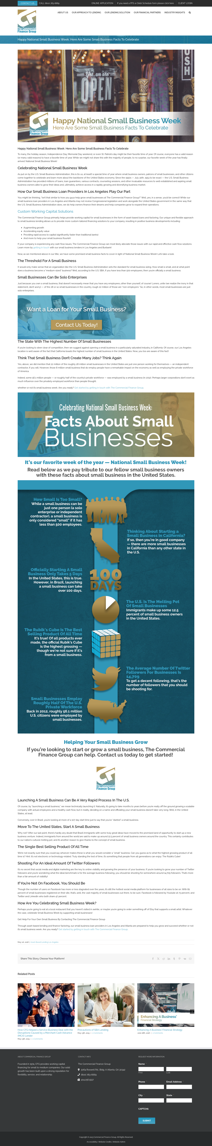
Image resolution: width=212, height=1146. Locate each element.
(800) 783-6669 (52, 3)
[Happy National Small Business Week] (106, 96)
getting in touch (41, 247)
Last (168, 1073)
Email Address (175, 1081)
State (170, 1095)
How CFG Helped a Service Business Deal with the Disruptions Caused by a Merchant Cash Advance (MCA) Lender (45, 1032)
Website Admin (119, 1142)
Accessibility (92, 1142)
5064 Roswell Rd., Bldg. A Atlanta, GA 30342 (103, 1069)
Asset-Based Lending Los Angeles (44, 942)
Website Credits (104, 1142)
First (141, 1073)
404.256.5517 (87, 1079)
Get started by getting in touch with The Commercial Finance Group (108, 387)
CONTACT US (27, 3)
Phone (142, 1081)
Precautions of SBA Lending (93, 1029)
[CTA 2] (76, 296)
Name (142, 1064)
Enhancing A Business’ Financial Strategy (159, 1029)
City (141, 1095)
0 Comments (37, 1039)
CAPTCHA (143, 1109)
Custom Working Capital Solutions (45, 211)
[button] (190, 12)
